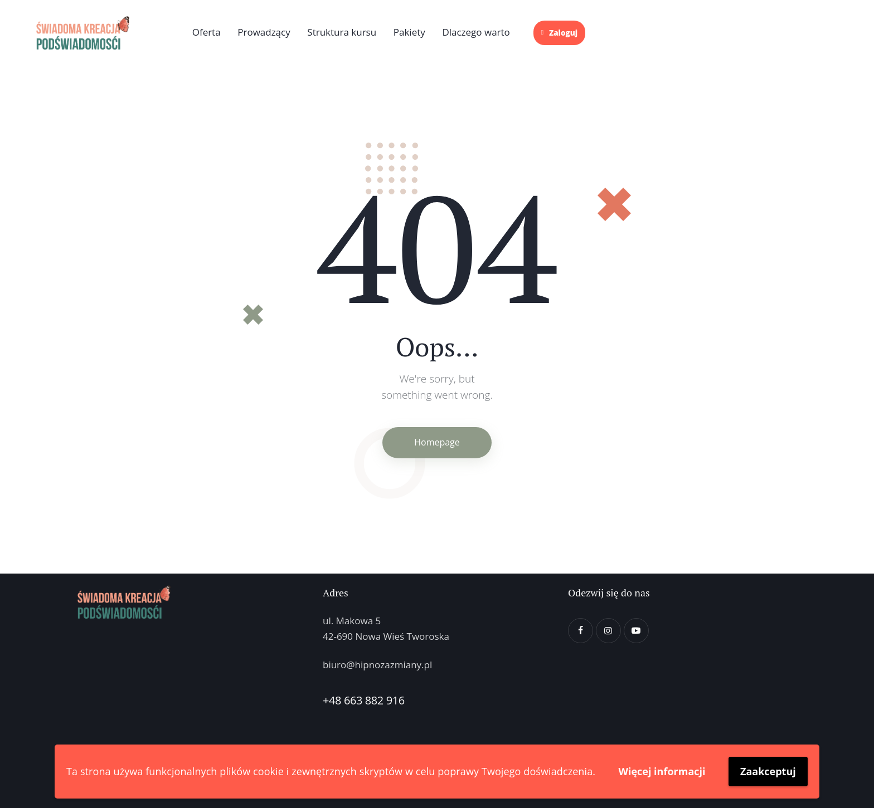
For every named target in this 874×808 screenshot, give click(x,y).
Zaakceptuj (768, 771)
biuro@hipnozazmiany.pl (377, 664)
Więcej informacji (662, 771)
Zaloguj (559, 33)
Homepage (437, 442)
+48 (333, 700)
